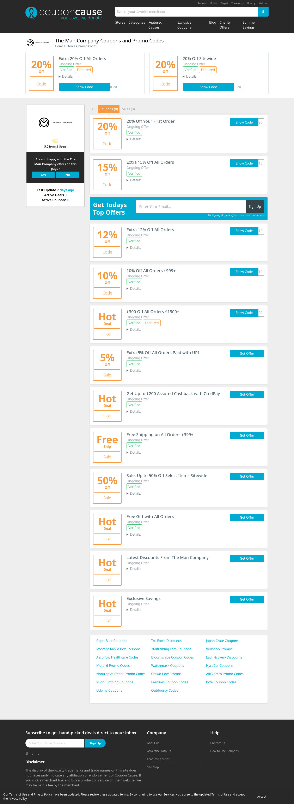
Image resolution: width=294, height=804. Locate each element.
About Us (153, 743)
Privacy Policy (43, 794)
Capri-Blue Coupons (111, 640)
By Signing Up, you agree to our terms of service (236, 215)
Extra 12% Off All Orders (150, 229)
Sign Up (95, 743)
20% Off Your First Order (150, 121)
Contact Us (217, 743)
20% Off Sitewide (199, 58)
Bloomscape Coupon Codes (172, 657)
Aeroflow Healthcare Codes (117, 657)
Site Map (153, 767)
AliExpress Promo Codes (225, 674)
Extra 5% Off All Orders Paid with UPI (163, 352)
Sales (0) (128, 109)
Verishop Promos (219, 649)
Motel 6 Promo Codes (113, 665)
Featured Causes (158, 759)
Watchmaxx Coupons (167, 665)
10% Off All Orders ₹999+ (151, 270)
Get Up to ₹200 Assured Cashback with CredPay (173, 393)
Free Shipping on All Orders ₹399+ (160, 434)
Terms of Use (18, 794)
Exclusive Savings (144, 598)
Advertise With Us (159, 751)
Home (59, 46)
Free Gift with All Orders (150, 516)
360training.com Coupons (171, 649)
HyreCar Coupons (219, 665)
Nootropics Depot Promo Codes (121, 674)
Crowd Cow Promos (166, 674)
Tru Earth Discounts (166, 640)
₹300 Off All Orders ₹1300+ (153, 311)
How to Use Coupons (224, 751)
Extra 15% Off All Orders (150, 162)
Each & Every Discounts (224, 657)
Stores (71, 46)
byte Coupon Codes (221, 682)
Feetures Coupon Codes (169, 682)
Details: (67, 76)
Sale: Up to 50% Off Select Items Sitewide (167, 475)
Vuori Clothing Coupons (114, 682)
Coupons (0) (108, 109)
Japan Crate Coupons (222, 640)
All (93, 109)
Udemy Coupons (109, 690)
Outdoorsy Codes (164, 690)
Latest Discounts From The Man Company (168, 557)
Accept (261, 796)
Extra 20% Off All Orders (82, 58)
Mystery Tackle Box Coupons (118, 649)
